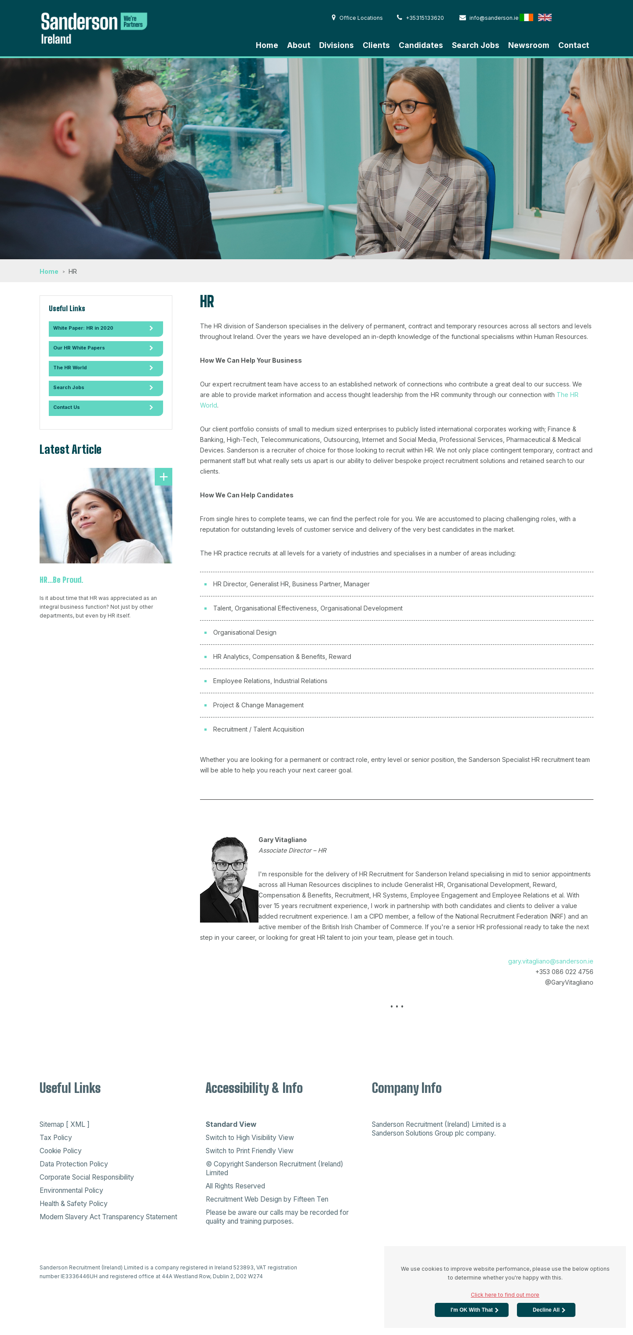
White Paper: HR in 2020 (83, 328)
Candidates (421, 45)
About (298, 45)
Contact (573, 45)
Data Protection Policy (74, 1164)
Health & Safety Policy (74, 1203)
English (545, 17)
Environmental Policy (71, 1190)
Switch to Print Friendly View (250, 1151)
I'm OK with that (472, 1310)
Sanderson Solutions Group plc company (433, 1133)
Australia (582, 17)
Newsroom (528, 45)
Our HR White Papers (79, 348)
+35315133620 (420, 18)
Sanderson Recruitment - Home (105, 27)
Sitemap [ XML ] (65, 1124)
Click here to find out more (505, 1294)
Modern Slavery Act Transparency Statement (108, 1217)
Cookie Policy (61, 1151)
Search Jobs (475, 45)
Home (267, 45)
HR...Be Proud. (61, 580)
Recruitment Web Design (244, 1199)
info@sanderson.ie (489, 18)
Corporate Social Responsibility (87, 1177)
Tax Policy (56, 1137)
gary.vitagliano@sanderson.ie (550, 961)
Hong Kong (563, 17)
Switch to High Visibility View (250, 1137)
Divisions (336, 45)
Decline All (546, 1310)
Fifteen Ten (310, 1199)
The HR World (70, 368)
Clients (376, 45)
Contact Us (66, 407)
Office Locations (357, 18)
